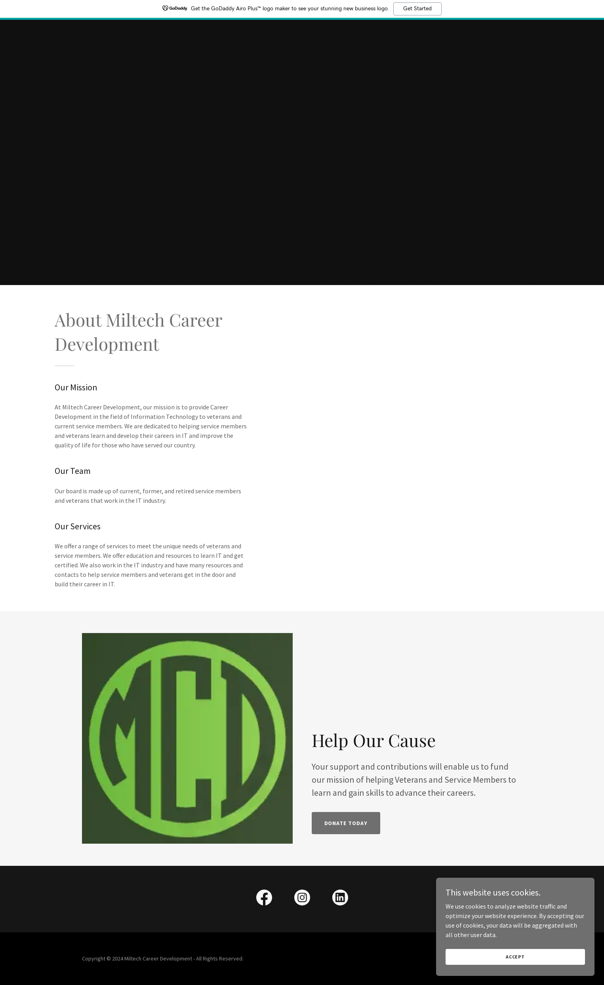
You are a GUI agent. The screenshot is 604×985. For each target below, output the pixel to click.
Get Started (417, 8)
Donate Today (346, 823)
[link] (264, 899)
